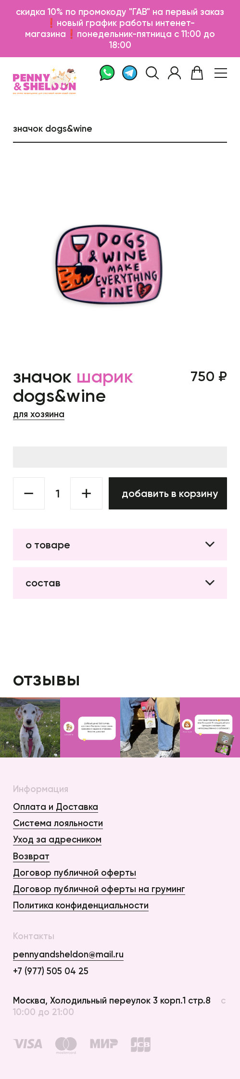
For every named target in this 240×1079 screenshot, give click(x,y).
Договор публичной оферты (74, 872)
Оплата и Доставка (55, 806)
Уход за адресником (57, 839)
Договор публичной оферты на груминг (99, 888)
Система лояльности (58, 823)
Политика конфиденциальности (81, 905)
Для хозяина (38, 414)
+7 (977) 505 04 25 (50, 971)
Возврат (31, 856)
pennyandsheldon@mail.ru (68, 954)
